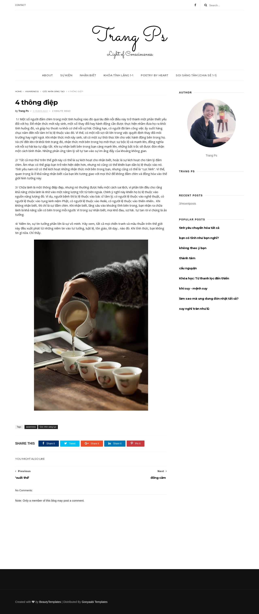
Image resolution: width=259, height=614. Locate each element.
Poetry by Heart (154, 75)
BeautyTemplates (50, 601)
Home (18, 91)
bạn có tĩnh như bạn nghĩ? (199, 238)
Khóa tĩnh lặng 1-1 (118, 75)
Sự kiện (66, 75)
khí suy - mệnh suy (193, 288)
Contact (20, 5)
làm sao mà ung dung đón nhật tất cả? (209, 298)
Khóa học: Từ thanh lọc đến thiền (204, 278)
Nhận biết (88, 75)
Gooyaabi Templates (94, 601)
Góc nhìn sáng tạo (54, 91)
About (47, 75)
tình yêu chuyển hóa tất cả (199, 228)
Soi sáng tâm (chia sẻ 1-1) (196, 75)
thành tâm (187, 258)
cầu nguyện (188, 268)
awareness (32, 91)
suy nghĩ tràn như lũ (194, 309)
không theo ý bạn (192, 248)
